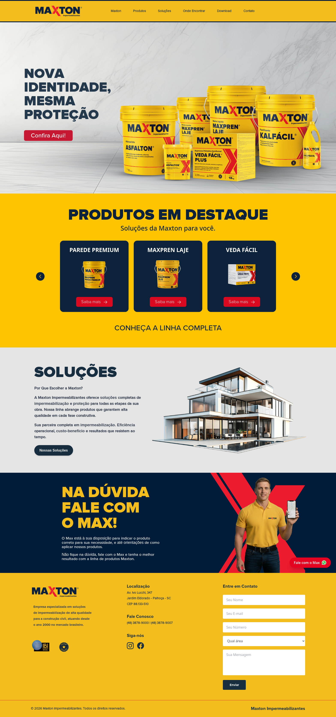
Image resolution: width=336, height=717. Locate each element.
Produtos (139, 11)
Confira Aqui (48, 135)
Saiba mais (94, 301)
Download (224, 11)
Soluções (164, 11)
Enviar (234, 685)
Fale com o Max (310, 562)
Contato (249, 11)
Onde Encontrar (194, 11)
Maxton (116, 11)
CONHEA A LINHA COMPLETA (167, 327)
